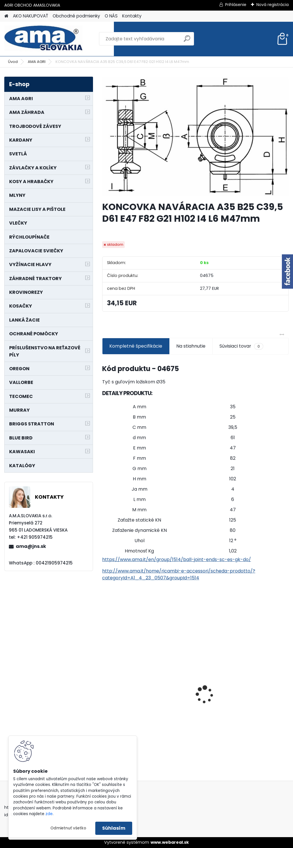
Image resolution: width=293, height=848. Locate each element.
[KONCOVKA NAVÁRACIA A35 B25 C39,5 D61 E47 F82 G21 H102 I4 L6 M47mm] (195, 137)
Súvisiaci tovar (241, 346)
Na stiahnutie (190, 346)
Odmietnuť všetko (68, 828)
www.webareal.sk (170, 842)
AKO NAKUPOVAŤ (30, 16)
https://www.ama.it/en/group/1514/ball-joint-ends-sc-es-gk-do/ (176, 559)
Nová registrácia (272, 4)
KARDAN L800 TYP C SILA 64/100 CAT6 (254, 685)
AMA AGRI (36, 61)
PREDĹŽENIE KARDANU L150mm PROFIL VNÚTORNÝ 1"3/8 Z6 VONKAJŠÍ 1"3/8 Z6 (129, 674)
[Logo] (43, 39)
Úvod (13, 61)
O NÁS (111, 16)
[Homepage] (6, 16)
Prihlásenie (235, 4)
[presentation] (105, 684)
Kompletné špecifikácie (135, 346)
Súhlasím (113, 828)
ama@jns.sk (31, 546)
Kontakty (132, 16)
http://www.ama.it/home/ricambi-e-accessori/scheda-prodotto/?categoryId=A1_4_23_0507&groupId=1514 (178, 574)
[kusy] (179, 741)
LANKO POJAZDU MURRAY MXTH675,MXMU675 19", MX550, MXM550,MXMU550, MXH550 (195, 688)
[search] (187, 40)
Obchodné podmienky (76, 16)
